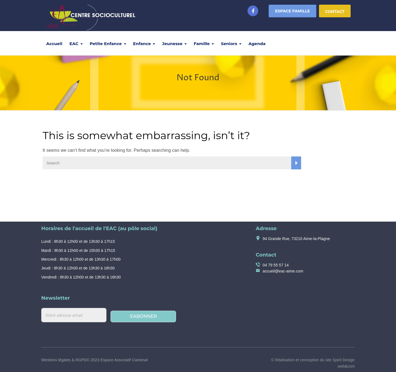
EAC (74, 43)
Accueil (54, 43)
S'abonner (143, 316)
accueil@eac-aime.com (283, 271)
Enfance (142, 43)
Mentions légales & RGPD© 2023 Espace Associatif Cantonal (94, 360)
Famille (202, 43)
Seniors (229, 43)
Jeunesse (172, 43)
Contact (335, 11)
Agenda (256, 43)
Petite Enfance (106, 43)
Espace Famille (292, 11)
